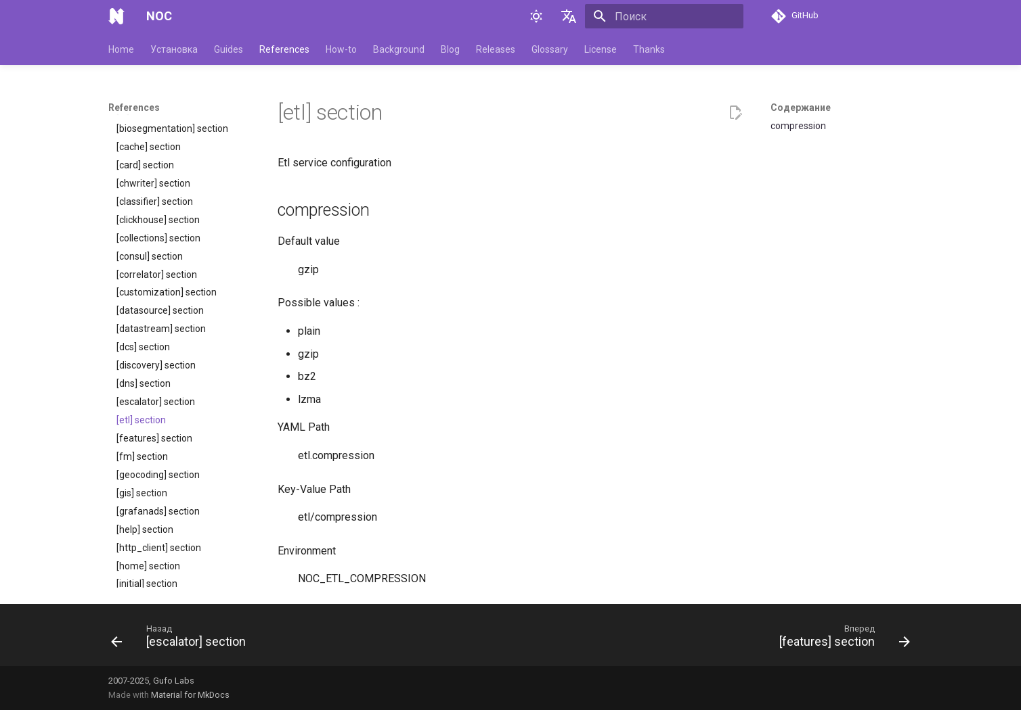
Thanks (649, 49)
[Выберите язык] (568, 16)
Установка (174, 49)
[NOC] (116, 16)
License (600, 49)
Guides (228, 49)
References (284, 49)
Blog (450, 49)
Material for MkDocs (190, 695)
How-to (341, 49)
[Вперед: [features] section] (841, 639)
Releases (495, 49)
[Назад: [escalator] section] (182, 639)
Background (399, 49)
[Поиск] (664, 16)
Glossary (549, 49)
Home (121, 49)
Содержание (800, 107)
